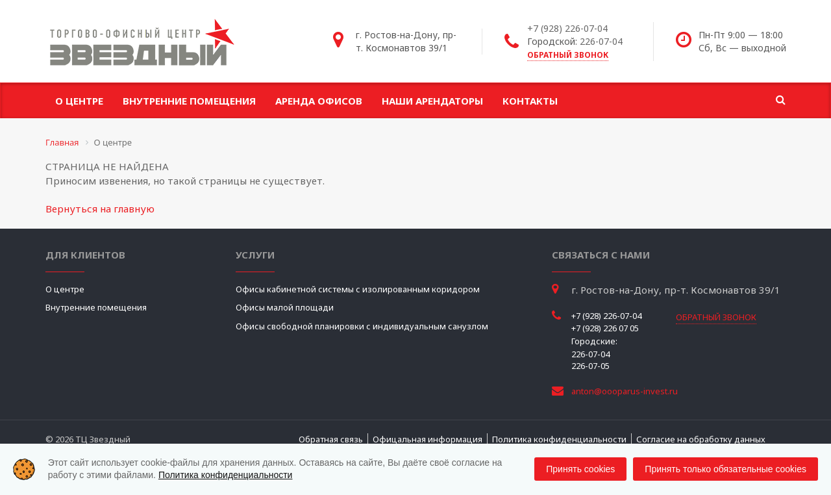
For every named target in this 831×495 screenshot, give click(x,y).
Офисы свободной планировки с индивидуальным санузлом (362, 326)
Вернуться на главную (100, 208)
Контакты (530, 100)
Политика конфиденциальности (559, 439)
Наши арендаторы (432, 100)
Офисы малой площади (285, 307)
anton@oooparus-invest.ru (624, 391)
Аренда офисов (318, 100)
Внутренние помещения (189, 100)
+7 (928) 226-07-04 (567, 28)
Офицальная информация (427, 439)
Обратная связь (331, 439)
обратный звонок (567, 54)
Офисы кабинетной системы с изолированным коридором (358, 289)
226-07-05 (590, 366)
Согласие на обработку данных (700, 439)
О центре (79, 100)
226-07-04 (601, 41)
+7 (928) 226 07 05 (605, 328)
